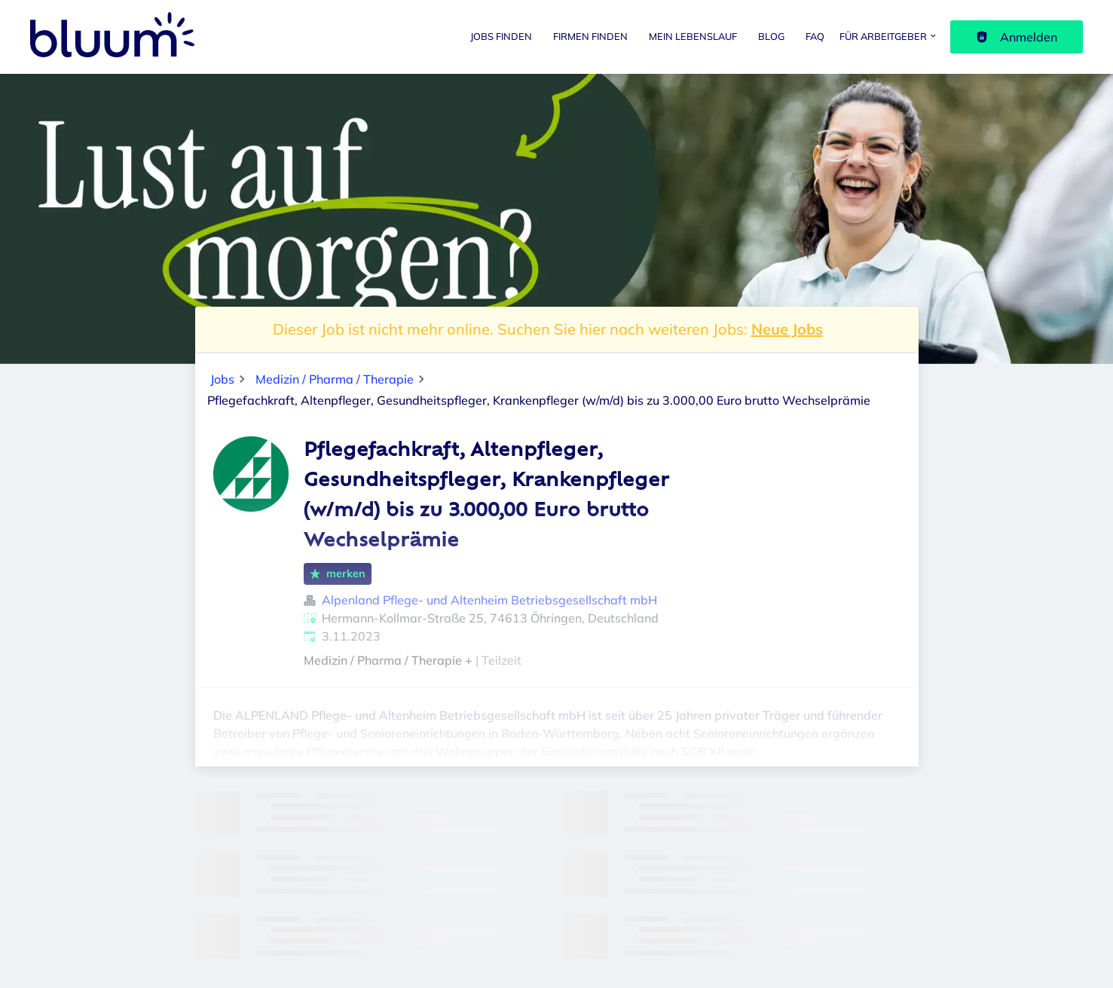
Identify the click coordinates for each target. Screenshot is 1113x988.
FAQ (815, 36)
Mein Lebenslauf (693, 36)
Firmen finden (590, 36)
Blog (771, 36)
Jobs (222, 379)
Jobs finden (501, 36)
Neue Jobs (787, 329)
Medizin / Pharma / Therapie (334, 379)
